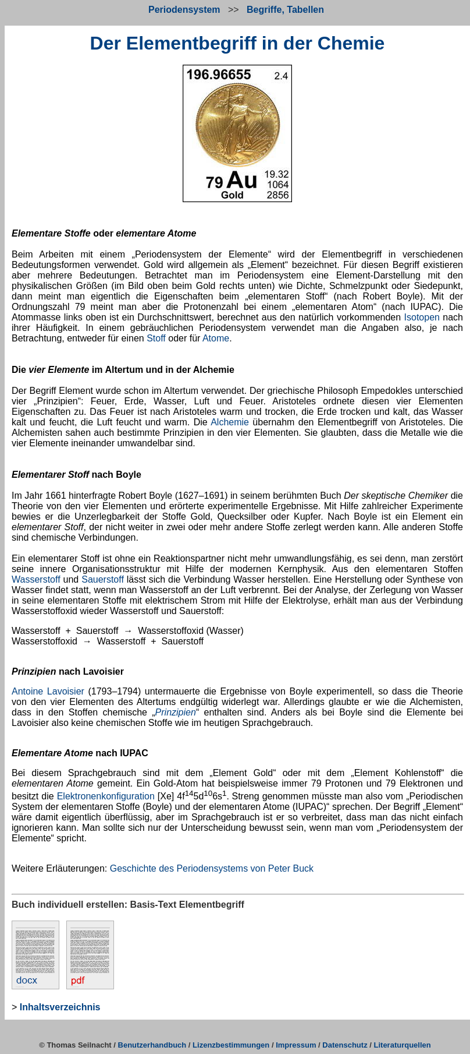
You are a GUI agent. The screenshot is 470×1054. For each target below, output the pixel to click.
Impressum (296, 1045)
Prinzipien (175, 712)
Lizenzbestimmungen (231, 1045)
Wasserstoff (36, 579)
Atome (215, 338)
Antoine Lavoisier (48, 691)
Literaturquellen (402, 1045)
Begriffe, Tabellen (285, 10)
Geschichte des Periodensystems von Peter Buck (212, 868)
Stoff (156, 338)
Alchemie (230, 422)
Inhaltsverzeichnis (60, 1007)
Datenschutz (344, 1045)
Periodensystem (184, 10)
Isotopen (422, 317)
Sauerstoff (102, 579)
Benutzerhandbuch (152, 1045)
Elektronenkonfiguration (106, 796)
